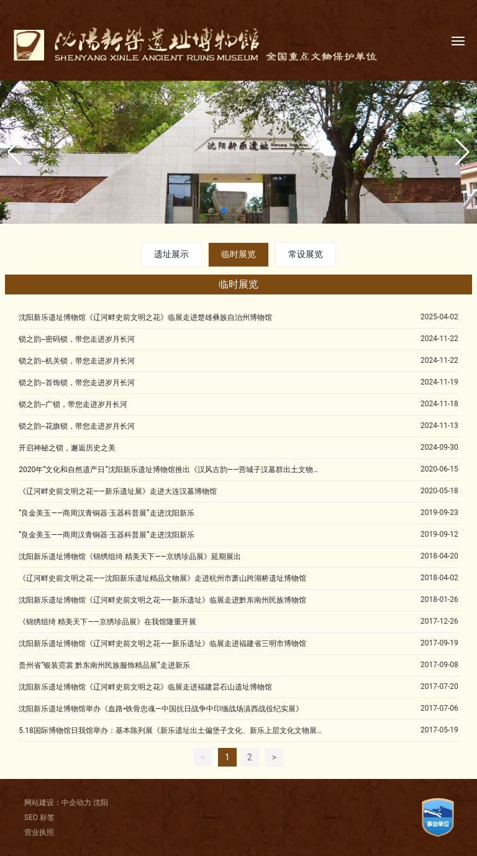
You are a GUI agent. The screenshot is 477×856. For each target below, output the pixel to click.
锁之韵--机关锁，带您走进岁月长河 (77, 361)
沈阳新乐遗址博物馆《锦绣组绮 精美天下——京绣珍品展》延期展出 (130, 556)
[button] (223, 210)
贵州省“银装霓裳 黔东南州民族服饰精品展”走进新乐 (104, 665)
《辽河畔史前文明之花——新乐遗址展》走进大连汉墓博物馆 (118, 491)
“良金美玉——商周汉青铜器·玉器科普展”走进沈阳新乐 (106, 513)
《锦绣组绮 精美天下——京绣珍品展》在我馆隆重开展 (107, 621)
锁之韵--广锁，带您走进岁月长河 (73, 404)
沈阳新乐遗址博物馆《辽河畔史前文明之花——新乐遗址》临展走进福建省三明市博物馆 (162, 643)
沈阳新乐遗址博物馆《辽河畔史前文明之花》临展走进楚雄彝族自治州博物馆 (145, 317)
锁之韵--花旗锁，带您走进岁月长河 (77, 426)
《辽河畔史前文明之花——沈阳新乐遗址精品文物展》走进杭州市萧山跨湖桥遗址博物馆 (162, 578)
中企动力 (76, 802)
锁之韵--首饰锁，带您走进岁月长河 (77, 382)
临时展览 (238, 254)
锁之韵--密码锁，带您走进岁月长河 (77, 339)
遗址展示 (171, 254)
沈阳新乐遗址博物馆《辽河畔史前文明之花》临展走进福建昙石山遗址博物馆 (145, 687)
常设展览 (305, 254)
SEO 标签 (39, 817)
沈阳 (100, 802)
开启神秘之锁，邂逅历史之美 (67, 448)
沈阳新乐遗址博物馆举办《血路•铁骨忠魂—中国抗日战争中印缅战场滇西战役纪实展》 (160, 708)
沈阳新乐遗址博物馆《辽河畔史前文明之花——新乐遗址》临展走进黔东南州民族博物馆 (162, 600)
